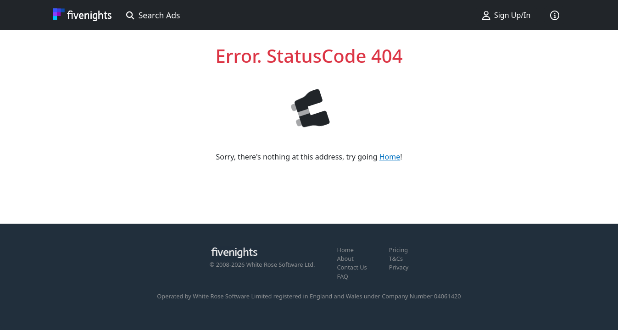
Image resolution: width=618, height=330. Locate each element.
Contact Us (352, 267)
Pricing (398, 250)
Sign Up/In (506, 15)
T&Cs (396, 258)
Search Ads (153, 15)
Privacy (399, 267)
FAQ (342, 276)
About (345, 258)
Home (390, 157)
